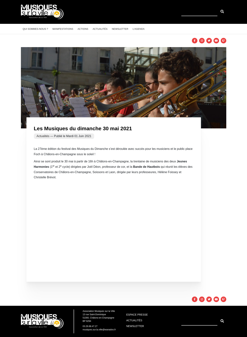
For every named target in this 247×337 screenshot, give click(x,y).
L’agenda (138, 29)
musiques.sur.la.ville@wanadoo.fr (99, 329)
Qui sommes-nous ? (35, 29)
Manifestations (62, 29)
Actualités (100, 29)
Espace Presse (137, 314)
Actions (83, 29)
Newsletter (120, 29)
